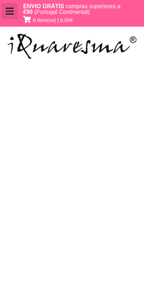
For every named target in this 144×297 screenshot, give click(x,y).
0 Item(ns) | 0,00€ (53, 20)
